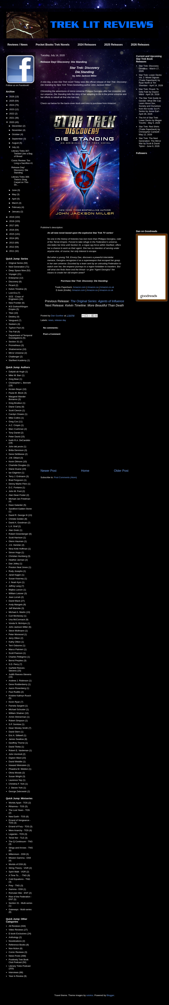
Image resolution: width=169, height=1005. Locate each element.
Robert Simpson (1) (18, 720)
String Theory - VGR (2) (20, 868)
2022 (12, 113)
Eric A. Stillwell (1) (17, 735)
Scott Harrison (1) (17, 537)
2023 (12, 109)
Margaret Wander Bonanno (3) (17, 398)
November (17, 130)
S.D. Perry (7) (15, 664)
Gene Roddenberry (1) (20, 684)
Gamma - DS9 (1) (17, 889)
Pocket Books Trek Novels (52, 44)
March (15, 203)
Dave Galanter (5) (17, 505)
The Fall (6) (14, 331)
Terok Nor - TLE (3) (18, 838)
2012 (12, 247)
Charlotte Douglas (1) (19, 465)
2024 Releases (87, 44)
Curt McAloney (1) (17, 616)
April (14, 198)
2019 (12, 217)
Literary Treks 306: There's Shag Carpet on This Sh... (20, 181)
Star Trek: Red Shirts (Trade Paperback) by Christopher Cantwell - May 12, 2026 (150, 130)
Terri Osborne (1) (17, 645)
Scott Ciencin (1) (17, 410)
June (14, 190)
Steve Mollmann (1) (18, 630)
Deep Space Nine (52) (19, 270)
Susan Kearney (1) (18, 578)
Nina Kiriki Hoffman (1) (20, 548)
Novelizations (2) (17, 941)
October (16, 134)
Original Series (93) (18, 263)
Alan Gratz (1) (15, 530)
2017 (12, 225)
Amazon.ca (92, 287)
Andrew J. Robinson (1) (20, 680)
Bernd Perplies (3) (17, 660)
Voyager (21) (15, 274)
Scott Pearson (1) (17, 653)
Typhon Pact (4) (16, 328)
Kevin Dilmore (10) (18, 461)
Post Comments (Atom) (65, 477)
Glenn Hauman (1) (18, 541)
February (16, 207)
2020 (12, 122)
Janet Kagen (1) (16, 575)
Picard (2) (13, 285)
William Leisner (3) (18, 593)
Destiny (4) (14, 316)
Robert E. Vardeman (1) (20, 750)
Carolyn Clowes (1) (18, 414)
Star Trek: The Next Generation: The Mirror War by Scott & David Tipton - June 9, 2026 (150, 142)
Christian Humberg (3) (19, 556)
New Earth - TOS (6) (19, 816)
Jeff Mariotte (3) (16, 608)
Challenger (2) (15, 356)
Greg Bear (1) (15, 379)
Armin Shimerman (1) (19, 717)
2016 (12, 230)
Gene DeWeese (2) (18, 454)
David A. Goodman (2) (19, 522)
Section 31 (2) (15, 341)
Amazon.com (79, 287)
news (50, 320)
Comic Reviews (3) (18, 952)
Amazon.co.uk (107, 287)
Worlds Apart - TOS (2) (20, 802)
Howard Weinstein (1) (19, 765)
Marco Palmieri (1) (18, 649)
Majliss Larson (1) (17, 589)
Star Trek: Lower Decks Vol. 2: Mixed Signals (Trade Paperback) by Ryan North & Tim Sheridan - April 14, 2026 (151, 80)
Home (85, 470)
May (14, 194)
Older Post (121, 470)
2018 (12, 221)
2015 (12, 234)
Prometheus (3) (16, 345)
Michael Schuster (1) (19, 709)
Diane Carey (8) (16, 406)
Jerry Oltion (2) (16, 638)
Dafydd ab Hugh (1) (18, 371)
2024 (12, 105)
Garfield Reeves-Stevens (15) (17, 669)
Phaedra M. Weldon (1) (20, 769)
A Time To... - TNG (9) (19, 875)
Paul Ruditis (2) (16, 692)
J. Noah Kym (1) (17, 582)
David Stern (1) (16, 731)
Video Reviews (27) (18, 929)
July (14, 147)
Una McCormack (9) (18, 619)
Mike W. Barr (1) (17, 375)
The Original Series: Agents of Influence (97, 301)
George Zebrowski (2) (19, 791)
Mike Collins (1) (16, 418)
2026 (12, 96)
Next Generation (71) (19, 266)
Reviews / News (17, 44)
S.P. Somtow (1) (16, 724)
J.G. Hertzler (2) (16, 545)
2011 (12, 251)
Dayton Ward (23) (17, 758)
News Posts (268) (17, 956)
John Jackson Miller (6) (20, 627)
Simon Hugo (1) (16, 552)
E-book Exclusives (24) (20, 933)
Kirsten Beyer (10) (17, 389)
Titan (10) (13, 313)
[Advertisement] (84, 440)
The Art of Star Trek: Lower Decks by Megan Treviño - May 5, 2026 (150, 120)
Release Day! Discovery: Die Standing (19, 170)
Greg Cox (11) (15, 421)
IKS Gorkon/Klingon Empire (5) (18, 307)
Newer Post (48, 470)
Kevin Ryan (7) (16, 702)
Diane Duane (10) (17, 469)
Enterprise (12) (16, 278)
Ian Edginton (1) (16, 472)
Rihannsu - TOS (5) (18, 806)
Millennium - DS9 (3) (19, 854)
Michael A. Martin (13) (19, 612)
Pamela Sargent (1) (18, 705)
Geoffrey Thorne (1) (18, 743)
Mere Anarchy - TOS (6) (20, 830)
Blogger (110, 995)
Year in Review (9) (18, 976)
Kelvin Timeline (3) (18, 289)
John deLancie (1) (17, 446)
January (16, 211)
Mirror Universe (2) (18, 353)
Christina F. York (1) (18, 784)
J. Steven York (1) (17, 787)
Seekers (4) (14, 324)
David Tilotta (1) (16, 746)
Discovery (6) (15, 281)
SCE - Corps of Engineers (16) (16, 298)
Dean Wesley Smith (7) (20, 728)
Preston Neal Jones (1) (20, 567)
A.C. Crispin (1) (16, 425)
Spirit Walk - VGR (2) (19, 871)
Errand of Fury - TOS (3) (20, 826)
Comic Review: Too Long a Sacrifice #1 (22, 161)
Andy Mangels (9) (17, 604)
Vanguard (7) (15, 320)
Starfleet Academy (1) (19, 360)
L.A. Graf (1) (15, 526)
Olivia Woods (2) (17, 772)
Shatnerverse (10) (17, 349)
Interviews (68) (16, 972)
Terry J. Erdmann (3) (19, 476)
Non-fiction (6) (15, 948)
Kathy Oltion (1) (16, 642)
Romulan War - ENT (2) (20, 893)
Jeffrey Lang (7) (16, 586)
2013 (12, 242)
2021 (12, 118)
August (15, 143)
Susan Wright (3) (17, 776)
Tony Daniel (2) (16, 432)
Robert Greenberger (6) (20, 534)
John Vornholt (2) (17, 754)
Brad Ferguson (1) (18, 480)
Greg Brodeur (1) (17, 403)
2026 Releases (140, 44)
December (17, 126)
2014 (12, 238)
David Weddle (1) (17, 761)
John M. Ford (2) (17, 491)
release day (60, 320)
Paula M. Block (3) (18, 393)
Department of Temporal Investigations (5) (20, 336)
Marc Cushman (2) (18, 429)
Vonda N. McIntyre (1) (19, 623)
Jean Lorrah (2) (16, 597)
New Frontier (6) (17, 303)
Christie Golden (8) (18, 519)
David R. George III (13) (20, 515)
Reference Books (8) (19, 944)
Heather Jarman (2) (18, 560)
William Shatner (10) (19, 713)
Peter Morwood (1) (18, 634)
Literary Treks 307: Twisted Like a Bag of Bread (21, 153)
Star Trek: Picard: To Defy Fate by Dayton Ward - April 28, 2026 (149, 92)
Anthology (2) (15, 937)
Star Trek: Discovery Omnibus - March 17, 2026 (149, 68)
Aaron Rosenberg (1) (19, 688)
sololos (89, 995)
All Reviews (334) (17, 926)
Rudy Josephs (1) (17, 571)
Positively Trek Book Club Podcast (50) (18, 961)
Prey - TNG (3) (16, 885)
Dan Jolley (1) (15, 563)
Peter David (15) (17, 436)
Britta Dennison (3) (18, 450)
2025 (12, 101)
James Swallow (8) (18, 739)
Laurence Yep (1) (17, 780)
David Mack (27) (17, 601)
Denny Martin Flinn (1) (19, 484)
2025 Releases (113, 44)
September (17, 138)
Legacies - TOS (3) (18, 834)
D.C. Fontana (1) (17, 487)
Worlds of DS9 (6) (17, 864)
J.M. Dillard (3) (16, 458)
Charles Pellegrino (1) (19, 657)
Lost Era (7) (14, 293)
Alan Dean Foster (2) (19, 495)
